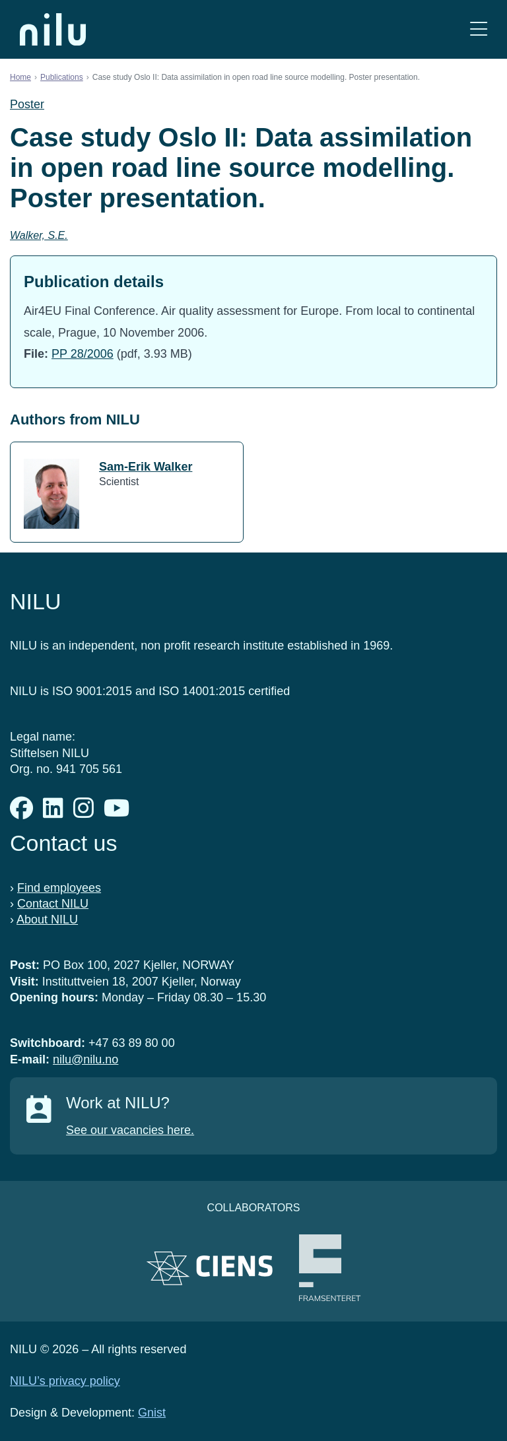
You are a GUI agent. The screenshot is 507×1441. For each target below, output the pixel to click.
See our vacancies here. (130, 1130)
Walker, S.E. (39, 235)
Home (20, 77)
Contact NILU (52, 903)
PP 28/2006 (82, 353)
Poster (27, 104)
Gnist (152, 1412)
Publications (61, 77)
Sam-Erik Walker (145, 466)
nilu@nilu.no (85, 1059)
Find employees (59, 887)
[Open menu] (478, 29)
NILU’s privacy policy (65, 1381)
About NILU (47, 919)
